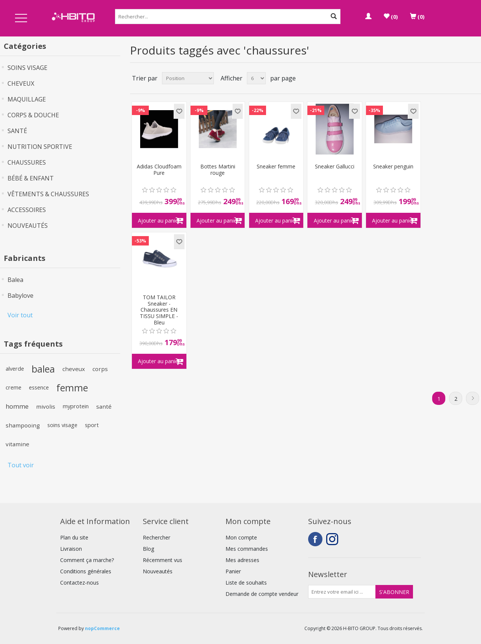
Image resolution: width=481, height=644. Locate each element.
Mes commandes (246, 548)
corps (100, 369)
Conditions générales (85, 571)
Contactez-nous (79, 582)
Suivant (472, 398)
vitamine (17, 444)
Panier (233, 571)
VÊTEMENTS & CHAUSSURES (48, 194)
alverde (15, 368)
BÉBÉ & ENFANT (31, 178)
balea (43, 368)
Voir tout (20, 315)
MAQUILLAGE (27, 99)
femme (72, 387)
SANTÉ (17, 131)
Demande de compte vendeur (261, 593)
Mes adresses (242, 560)
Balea (15, 280)
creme (13, 387)
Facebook (315, 539)
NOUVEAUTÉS (28, 225)
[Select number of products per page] (256, 78)
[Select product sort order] (188, 78)
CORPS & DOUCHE (33, 115)
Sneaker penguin (393, 167)
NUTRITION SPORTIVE (40, 146)
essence (39, 387)
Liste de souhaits (246, 582)
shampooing (23, 425)
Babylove (20, 295)
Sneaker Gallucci (334, 167)
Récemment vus (162, 560)
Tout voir (21, 465)
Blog (148, 548)
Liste (474, 78)
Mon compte (241, 537)
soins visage (62, 425)
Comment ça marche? (87, 560)
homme (17, 406)
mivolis (45, 406)
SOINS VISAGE (27, 68)
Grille (461, 78)
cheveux (73, 369)
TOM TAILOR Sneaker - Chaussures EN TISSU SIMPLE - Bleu (159, 310)
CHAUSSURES (27, 162)
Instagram (333, 539)
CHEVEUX (21, 83)
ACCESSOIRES (27, 210)
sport (92, 425)
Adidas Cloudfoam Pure (159, 170)
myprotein (76, 406)
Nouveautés (157, 571)
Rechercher (156, 537)
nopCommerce (102, 628)
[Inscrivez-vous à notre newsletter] (342, 592)
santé (104, 406)
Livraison (71, 548)
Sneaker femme (276, 167)
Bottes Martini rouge (217, 170)
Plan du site (74, 537)
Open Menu (21, 18)
